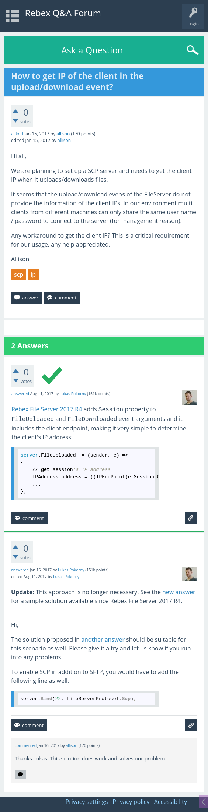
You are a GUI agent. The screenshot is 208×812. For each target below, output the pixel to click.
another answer (103, 639)
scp (18, 274)
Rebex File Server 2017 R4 (46, 409)
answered (20, 393)
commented (26, 745)
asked (17, 134)
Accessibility (170, 802)
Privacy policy (130, 802)
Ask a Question (92, 50)
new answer (178, 592)
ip (33, 274)
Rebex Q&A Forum (63, 13)
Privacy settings (87, 802)
